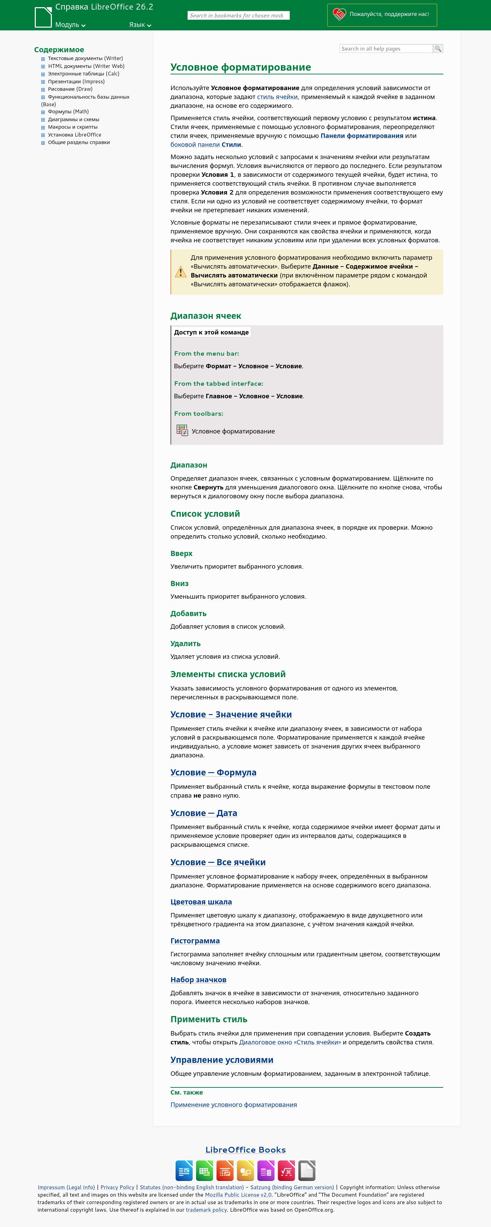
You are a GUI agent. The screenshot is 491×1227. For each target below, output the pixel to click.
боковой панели (205, 144)
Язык (137, 24)
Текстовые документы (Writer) (85, 58)
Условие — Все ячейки (218, 862)
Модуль (67, 24)
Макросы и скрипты (73, 126)
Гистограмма (195, 941)
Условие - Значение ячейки (231, 714)
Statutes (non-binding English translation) (191, 1187)
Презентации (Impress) (76, 81)
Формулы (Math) (68, 111)
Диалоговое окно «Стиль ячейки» (290, 1042)
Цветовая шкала (201, 902)
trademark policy (206, 1209)
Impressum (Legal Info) (66, 1187)
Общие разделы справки (79, 142)
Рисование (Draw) (70, 88)
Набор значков (198, 979)
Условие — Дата (203, 813)
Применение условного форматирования (233, 1104)
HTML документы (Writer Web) (86, 66)
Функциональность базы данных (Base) (85, 100)
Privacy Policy (117, 1187)
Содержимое (59, 49)
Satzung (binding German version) (292, 1187)
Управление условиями (222, 1060)
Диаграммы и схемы (74, 119)
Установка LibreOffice (74, 134)
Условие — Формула (213, 772)
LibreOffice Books (245, 1149)
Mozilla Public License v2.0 (238, 1194)
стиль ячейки (277, 96)
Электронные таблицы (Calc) (84, 73)
